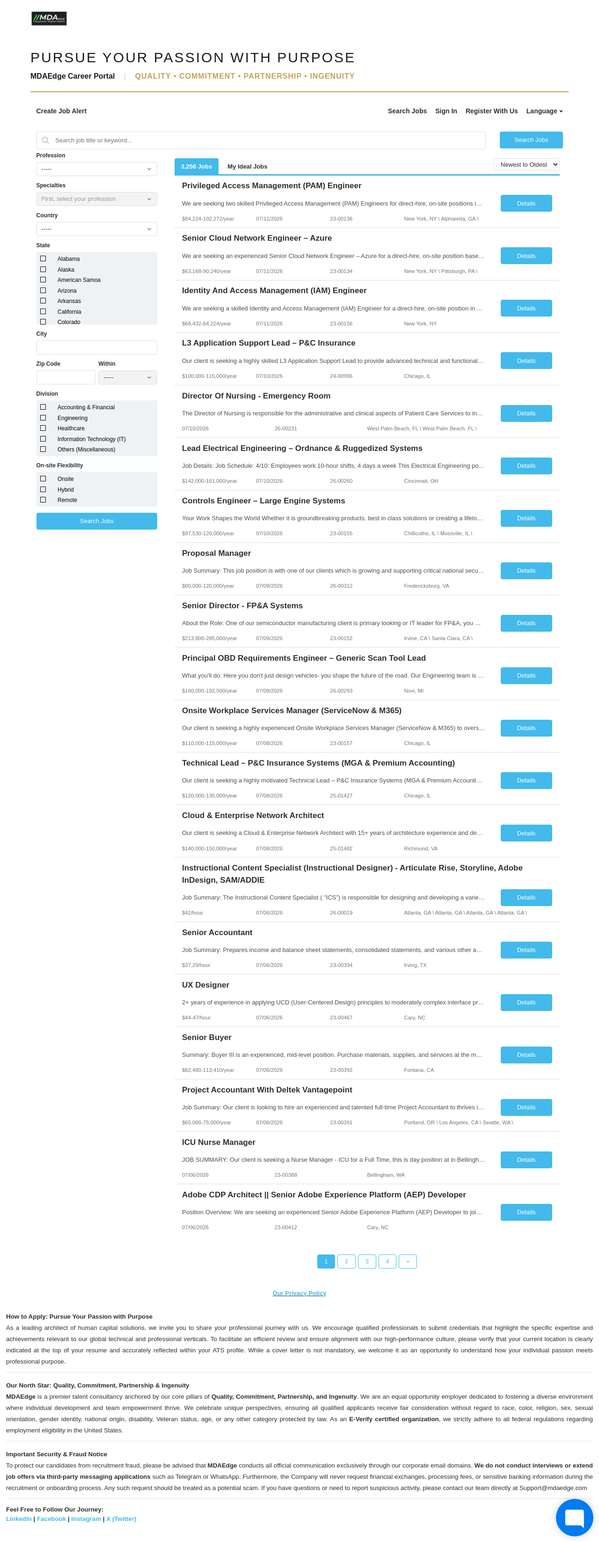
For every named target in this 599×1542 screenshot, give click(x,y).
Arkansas (69, 301)
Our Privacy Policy (300, 1293)
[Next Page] (408, 1261)
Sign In (446, 111)
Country (47, 215)
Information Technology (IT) (92, 439)
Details (526, 203)
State (43, 245)
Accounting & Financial (86, 407)
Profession (51, 155)
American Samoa (79, 280)
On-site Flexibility (60, 465)
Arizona (67, 291)
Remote (67, 500)
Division (47, 394)
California (69, 312)
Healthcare (71, 428)
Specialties (51, 185)
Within (107, 364)
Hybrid (66, 490)
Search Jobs (407, 111)
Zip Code (48, 364)
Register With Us (492, 111)
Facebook (51, 1518)
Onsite (66, 479)
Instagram (86, 1518)
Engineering (73, 418)
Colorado (69, 322)
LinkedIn (19, 1518)
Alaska (66, 269)
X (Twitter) (121, 1518)
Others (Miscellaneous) (86, 449)
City (42, 334)
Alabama (69, 259)
